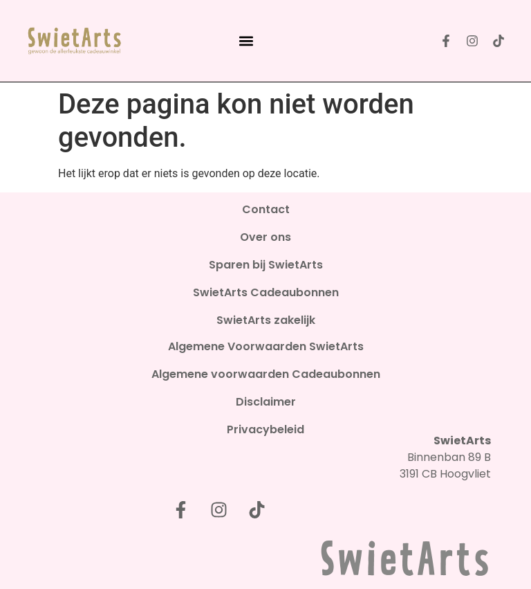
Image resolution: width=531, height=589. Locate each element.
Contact (266, 210)
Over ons (265, 237)
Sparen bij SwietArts (266, 265)
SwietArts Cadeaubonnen (266, 293)
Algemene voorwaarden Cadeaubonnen (265, 374)
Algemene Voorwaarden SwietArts (266, 347)
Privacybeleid (265, 430)
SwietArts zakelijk (265, 320)
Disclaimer (266, 402)
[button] (245, 41)
